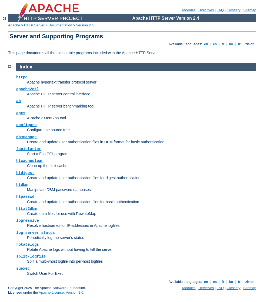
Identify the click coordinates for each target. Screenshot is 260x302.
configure (26, 125)
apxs (20, 113)
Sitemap (249, 10)
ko (231, 44)
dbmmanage (26, 137)
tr (239, 44)
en (206, 44)
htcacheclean (30, 161)
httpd (22, 77)
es (215, 44)
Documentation (60, 25)
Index (26, 67)
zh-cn (249, 44)
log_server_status (35, 233)
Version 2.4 (85, 25)
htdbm (22, 185)
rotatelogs (27, 244)
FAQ (220, 10)
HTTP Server (34, 25)
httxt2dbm (26, 209)
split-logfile (31, 256)
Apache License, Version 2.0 (61, 292)
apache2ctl (27, 89)
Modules (188, 10)
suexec (23, 268)
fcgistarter (28, 149)
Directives (206, 10)
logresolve (27, 220)
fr (223, 44)
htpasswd (25, 197)
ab (18, 101)
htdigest (25, 173)
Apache (14, 25)
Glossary (233, 10)
